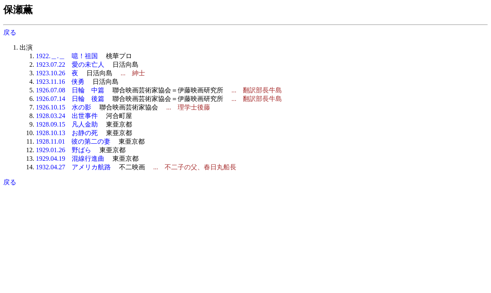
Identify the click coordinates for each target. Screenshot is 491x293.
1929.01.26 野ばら (63, 149)
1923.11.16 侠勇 (60, 81)
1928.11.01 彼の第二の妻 (73, 141)
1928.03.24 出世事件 (67, 115)
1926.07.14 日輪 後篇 (70, 98)
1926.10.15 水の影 (63, 107)
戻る (9, 32)
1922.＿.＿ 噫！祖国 (67, 55)
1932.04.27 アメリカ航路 (73, 167)
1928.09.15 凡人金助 (67, 124)
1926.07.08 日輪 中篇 (70, 90)
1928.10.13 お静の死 (67, 132)
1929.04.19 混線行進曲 (70, 158)
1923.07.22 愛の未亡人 (70, 64)
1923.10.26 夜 (57, 73)
